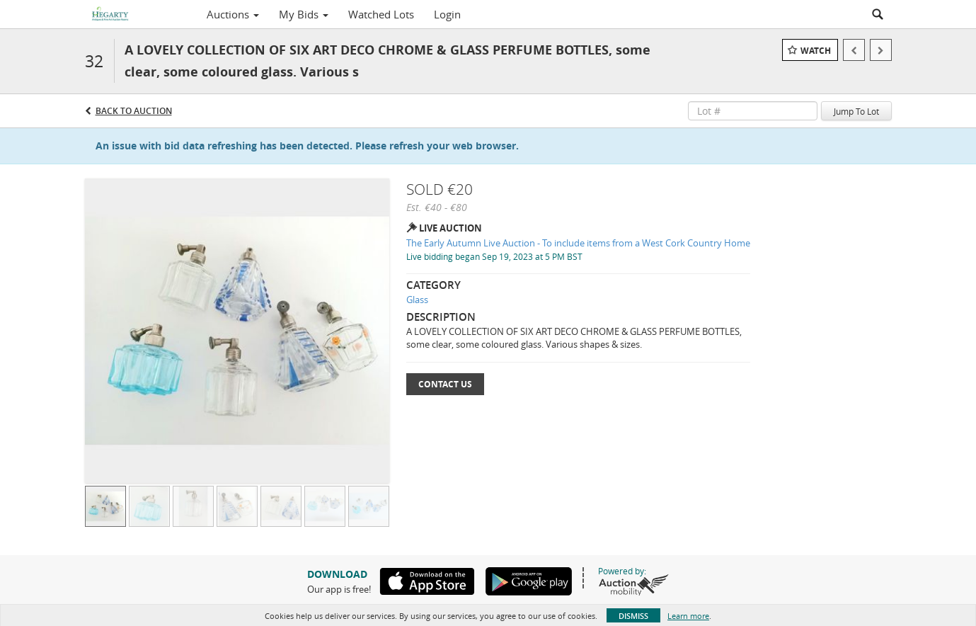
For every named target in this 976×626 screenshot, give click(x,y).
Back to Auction (134, 111)
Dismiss (633, 615)
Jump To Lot (856, 111)
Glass (417, 299)
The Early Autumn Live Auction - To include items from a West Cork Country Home (578, 243)
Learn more (688, 615)
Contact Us (445, 384)
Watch (815, 51)
